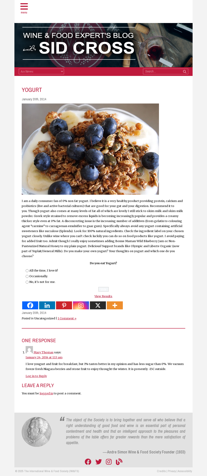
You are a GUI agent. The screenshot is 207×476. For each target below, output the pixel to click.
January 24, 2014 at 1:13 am (44, 357)
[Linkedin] (47, 306)
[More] (115, 306)
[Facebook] (30, 306)
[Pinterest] (64, 306)
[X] (98, 306)
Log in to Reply (36, 376)
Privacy (172, 471)
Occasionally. (38, 276)
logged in (46, 393)
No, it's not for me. (42, 282)
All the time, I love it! (43, 270)
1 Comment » (67, 318)
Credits (161, 471)
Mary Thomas (44, 352)
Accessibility (185, 471)
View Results (103, 296)
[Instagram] (81, 306)
